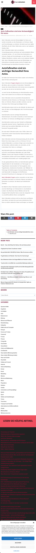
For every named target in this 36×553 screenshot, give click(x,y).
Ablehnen (18, 542)
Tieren (2, 399)
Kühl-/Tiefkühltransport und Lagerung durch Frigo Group (15, 481)
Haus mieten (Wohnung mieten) (9, 355)
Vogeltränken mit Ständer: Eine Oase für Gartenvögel (15, 255)
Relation (3, 385)
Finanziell (3, 334)
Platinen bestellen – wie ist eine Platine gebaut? (13, 515)
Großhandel (4, 350)
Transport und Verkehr (7, 403)
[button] (33, 522)
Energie (3, 329)
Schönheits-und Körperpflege (8, 390)
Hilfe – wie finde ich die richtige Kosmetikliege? (12, 519)
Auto (2, 313)
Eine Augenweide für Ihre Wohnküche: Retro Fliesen (14, 484)
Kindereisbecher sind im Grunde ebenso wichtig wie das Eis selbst (17, 442)
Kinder (2, 369)
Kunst (2, 371)
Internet (3, 364)
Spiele (2, 392)
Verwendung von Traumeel (7, 432)
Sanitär (3, 387)
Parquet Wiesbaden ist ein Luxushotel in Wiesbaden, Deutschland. (17, 459)
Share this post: (13, 233)
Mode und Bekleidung (6, 378)
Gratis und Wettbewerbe (7, 348)
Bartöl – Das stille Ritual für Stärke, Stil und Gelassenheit (16, 245)
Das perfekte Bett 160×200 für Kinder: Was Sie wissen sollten (17, 252)
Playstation (4, 383)
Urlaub (2, 408)
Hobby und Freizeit (6, 362)
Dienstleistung (4, 322)
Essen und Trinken (5, 332)
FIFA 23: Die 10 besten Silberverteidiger (10, 436)
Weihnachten (4, 410)
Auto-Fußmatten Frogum (8, 177)
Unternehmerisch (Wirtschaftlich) (9, 406)
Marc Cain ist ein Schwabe (7, 444)
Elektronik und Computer (7, 327)
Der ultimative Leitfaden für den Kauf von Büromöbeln (14, 503)
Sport (2, 394)
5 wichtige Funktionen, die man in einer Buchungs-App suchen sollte (18, 513)
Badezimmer (4, 315)
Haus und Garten (5, 357)
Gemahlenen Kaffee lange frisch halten (11, 506)
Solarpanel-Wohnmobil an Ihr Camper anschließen (13, 517)
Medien (3, 376)
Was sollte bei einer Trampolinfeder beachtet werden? (14, 474)
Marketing (3, 373)
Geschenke (4, 343)
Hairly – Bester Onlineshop (7, 449)
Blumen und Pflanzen (6, 320)
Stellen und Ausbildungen (7, 396)
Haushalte (3, 359)
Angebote (3, 309)
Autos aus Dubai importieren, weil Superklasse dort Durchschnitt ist (17, 452)
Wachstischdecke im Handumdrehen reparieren (13, 434)
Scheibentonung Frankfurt (7, 463)
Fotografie (3, 341)
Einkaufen (3, 325)
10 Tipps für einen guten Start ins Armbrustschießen (14, 492)
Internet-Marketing (6, 366)
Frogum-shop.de (15, 83)
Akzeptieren (18, 538)
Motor (2, 380)
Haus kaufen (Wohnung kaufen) (9, 353)
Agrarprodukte (5, 306)
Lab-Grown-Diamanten (6, 438)
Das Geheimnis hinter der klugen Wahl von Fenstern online (16, 259)
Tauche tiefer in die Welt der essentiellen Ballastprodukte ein (17, 263)
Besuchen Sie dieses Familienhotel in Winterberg (13, 486)
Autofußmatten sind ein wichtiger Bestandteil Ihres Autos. (20, 232)
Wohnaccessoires (5, 413)
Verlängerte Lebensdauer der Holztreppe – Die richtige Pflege (16, 461)
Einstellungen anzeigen (18, 547)
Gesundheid (4, 346)
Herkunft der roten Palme (7, 447)
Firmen (3, 336)
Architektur (4, 311)
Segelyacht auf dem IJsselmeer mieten (11, 248)
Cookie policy (16, 550)
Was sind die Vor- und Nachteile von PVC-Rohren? (13, 440)
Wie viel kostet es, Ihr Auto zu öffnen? (10, 471)
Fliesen (3, 339)
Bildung (3, 318)
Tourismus (3, 401)
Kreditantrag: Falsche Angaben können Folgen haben (14, 469)
